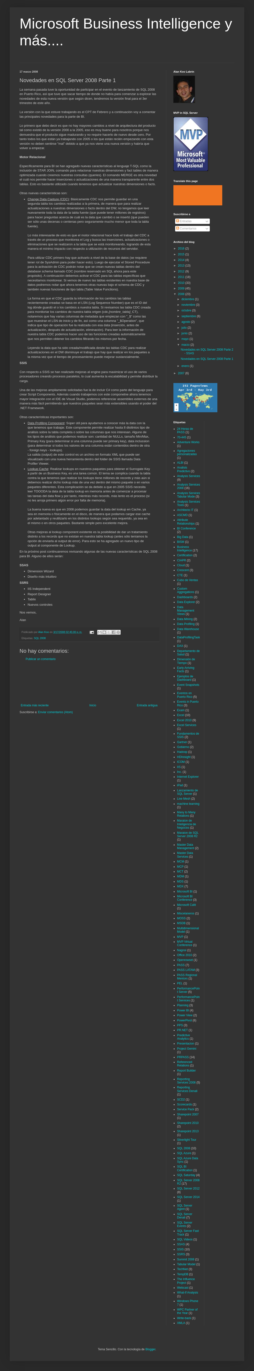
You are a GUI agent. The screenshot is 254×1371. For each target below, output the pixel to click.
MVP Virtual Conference (184, 943)
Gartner (182, 742)
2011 (181, 277)
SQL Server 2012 (188, 1188)
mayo (185, 339)
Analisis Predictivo (183, 469)
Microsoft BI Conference (184, 898)
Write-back (184, 1318)
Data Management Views (185, 610)
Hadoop (182, 752)
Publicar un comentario (41, 659)
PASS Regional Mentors (187, 976)
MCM (180, 861)
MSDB (181, 923)
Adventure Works (188, 442)
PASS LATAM (186, 970)
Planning (183, 1005)
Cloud (181, 565)
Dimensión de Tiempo (186, 661)
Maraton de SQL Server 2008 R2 (188, 834)
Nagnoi (181, 950)
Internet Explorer (188, 776)
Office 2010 (184, 955)
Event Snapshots (188, 685)
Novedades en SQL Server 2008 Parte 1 (207, 359)
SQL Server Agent (184, 1207)
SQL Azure (184, 1153)
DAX (180, 646)
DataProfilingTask (188, 637)
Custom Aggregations (185, 590)
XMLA (181, 1323)
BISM (180, 542)
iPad (180, 785)
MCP (180, 866)
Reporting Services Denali (187, 1089)
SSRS (181, 1254)
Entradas (183, 221)
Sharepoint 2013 (188, 1131)
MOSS (181, 918)
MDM (180, 876)
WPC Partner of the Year (187, 1311)
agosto (186, 322)
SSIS (180, 1249)
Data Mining (185, 619)
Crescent (183, 570)
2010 (181, 283)
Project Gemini (186, 1048)
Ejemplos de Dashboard (185, 678)
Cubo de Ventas (187, 580)
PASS (181, 965)
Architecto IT (185, 510)
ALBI (180, 462)
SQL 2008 (40, 638)
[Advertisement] (89, 682)
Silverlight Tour (186, 1139)
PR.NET (182, 1030)
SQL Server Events (184, 1224)
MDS (180, 881)
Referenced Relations (184, 1063)
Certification (184, 555)
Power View (184, 1015)
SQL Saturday (186, 1175)
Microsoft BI (184, 891)
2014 (181, 260)
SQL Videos (184, 1239)
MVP (180, 937)
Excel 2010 (184, 720)
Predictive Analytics (183, 1037)
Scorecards (184, 1104)
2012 (181, 271)
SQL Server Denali (184, 1215)
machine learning (188, 803)
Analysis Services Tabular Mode (188, 494)
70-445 (181, 437)
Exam (181, 710)
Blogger (150, 1349)
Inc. (179, 772)
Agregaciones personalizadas (187, 452)
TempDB (182, 1274)
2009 (181, 288)
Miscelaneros (185, 913)
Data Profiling (186, 624)
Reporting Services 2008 (186, 1080)
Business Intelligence (184, 548)
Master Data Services (185, 854)
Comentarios (186, 228)
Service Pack (185, 1109)
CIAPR (181, 560)
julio (184, 327)
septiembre (189, 316)
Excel (180, 715)
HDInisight (183, 757)
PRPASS (183, 1057)
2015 (181, 254)
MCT (180, 871)
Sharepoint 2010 (188, 1123)
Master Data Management (185, 846)
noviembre (188, 305)
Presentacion (185, 1043)
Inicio (92, 705)
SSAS (181, 1244)
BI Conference (186, 528)
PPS (180, 1025)
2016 (181, 248)
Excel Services (186, 725)
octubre (186, 310)
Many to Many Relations (186, 814)
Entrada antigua (147, 705)
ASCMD (182, 515)
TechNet (182, 1269)
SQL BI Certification (184, 1168)
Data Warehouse (188, 629)
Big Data (182, 537)
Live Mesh (183, 798)
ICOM (181, 762)
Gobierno (183, 747)
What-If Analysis (187, 1292)
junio (185, 333)
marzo (185, 344)
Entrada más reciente (35, 705)
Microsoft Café (186, 905)
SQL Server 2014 (188, 1197)
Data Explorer (186, 602)
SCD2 (181, 1099)
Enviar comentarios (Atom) (55, 712)
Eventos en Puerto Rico (184, 694)
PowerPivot (184, 1020)
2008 (181, 294)
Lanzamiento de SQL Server (187, 792)
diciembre (188, 299)
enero (185, 366)
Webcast (182, 1287)
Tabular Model (186, 1264)
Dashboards (185, 597)
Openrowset (185, 960)
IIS (179, 767)
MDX (180, 886)
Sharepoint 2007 (188, 1114)
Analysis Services (188, 476)
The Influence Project (186, 1280)
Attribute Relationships (186, 521)
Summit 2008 (185, 1259)
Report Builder (186, 1070)
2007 (181, 373)
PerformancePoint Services (188, 998)
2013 (181, 265)
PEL (180, 983)
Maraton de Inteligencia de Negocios (186, 824)
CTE (180, 575)
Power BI (183, 1010)
